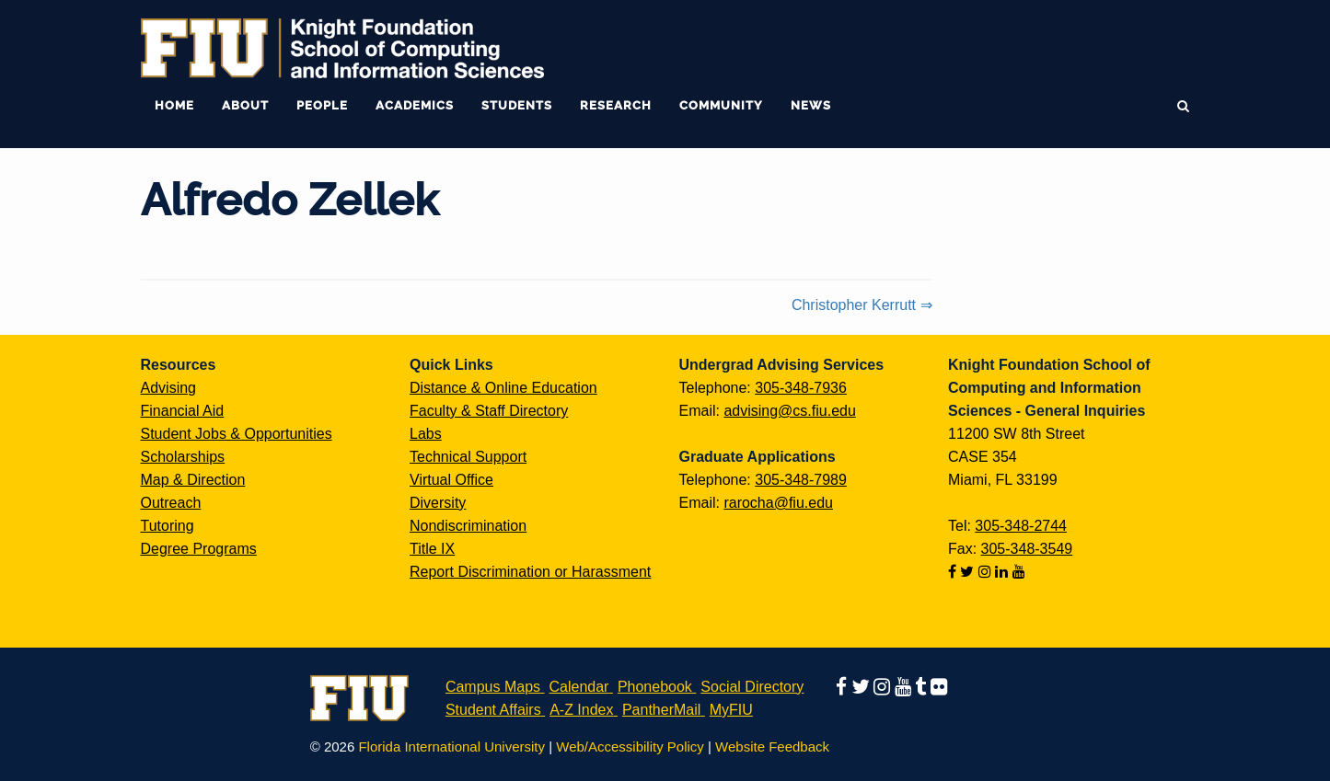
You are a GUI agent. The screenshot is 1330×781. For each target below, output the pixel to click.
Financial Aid (183, 411)
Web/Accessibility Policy (630, 746)
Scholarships (183, 457)
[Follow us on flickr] (939, 687)
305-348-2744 (1021, 526)
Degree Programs (199, 549)
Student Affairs (493, 710)
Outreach (171, 503)
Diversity (438, 503)
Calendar (579, 687)
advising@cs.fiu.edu (789, 411)
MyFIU (731, 710)
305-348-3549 (1027, 549)
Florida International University (451, 746)
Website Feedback (772, 746)
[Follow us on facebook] (954, 572)
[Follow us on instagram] (986, 572)
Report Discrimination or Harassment (530, 572)
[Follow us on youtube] (1018, 572)
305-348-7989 (801, 480)
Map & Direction (193, 480)
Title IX (432, 549)
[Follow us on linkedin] (1003, 572)
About (245, 105)
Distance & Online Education (503, 388)
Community (721, 105)
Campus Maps (492, 687)
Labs (426, 434)
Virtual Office (451, 480)
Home (174, 105)
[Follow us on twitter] (968, 572)
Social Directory (752, 687)
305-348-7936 (801, 388)
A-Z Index (581, 710)
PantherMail (661, 710)
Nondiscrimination (468, 526)
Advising (168, 388)
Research (616, 105)
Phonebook (655, 687)
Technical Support (468, 457)
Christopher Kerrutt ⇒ (862, 305)
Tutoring (167, 526)
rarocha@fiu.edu (778, 503)
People (322, 105)
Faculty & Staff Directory (489, 411)
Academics (415, 105)
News (811, 105)
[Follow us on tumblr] (922, 687)
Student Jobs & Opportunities (236, 434)
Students (516, 105)
